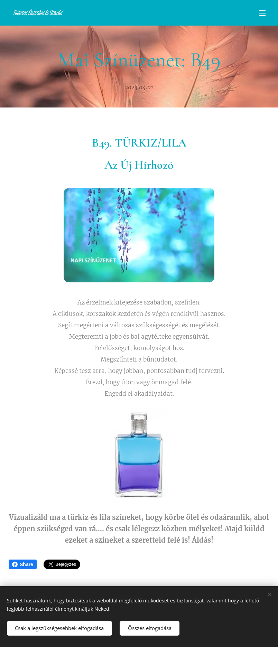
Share (22, 564)
